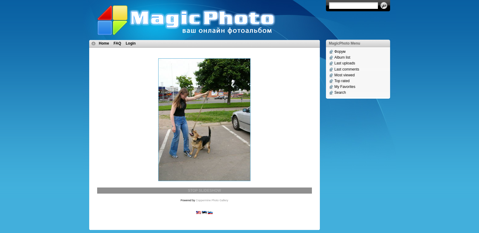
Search (340, 92)
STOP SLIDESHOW (204, 190)
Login (131, 43)
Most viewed (345, 75)
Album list (342, 57)
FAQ (117, 43)
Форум (340, 51)
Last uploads (345, 63)
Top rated (342, 81)
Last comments (347, 69)
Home (104, 43)
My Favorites (345, 87)
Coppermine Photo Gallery (212, 200)
